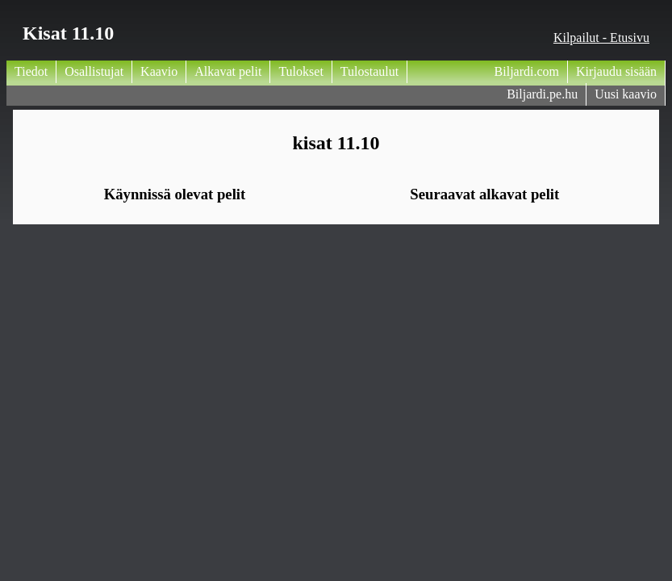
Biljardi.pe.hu (542, 94)
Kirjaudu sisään (616, 71)
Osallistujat (94, 71)
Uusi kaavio (626, 94)
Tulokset (300, 71)
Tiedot (31, 71)
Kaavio (158, 71)
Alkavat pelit (227, 71)
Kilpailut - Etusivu (601, 37)
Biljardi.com (527, 71)
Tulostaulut (369, 71)
